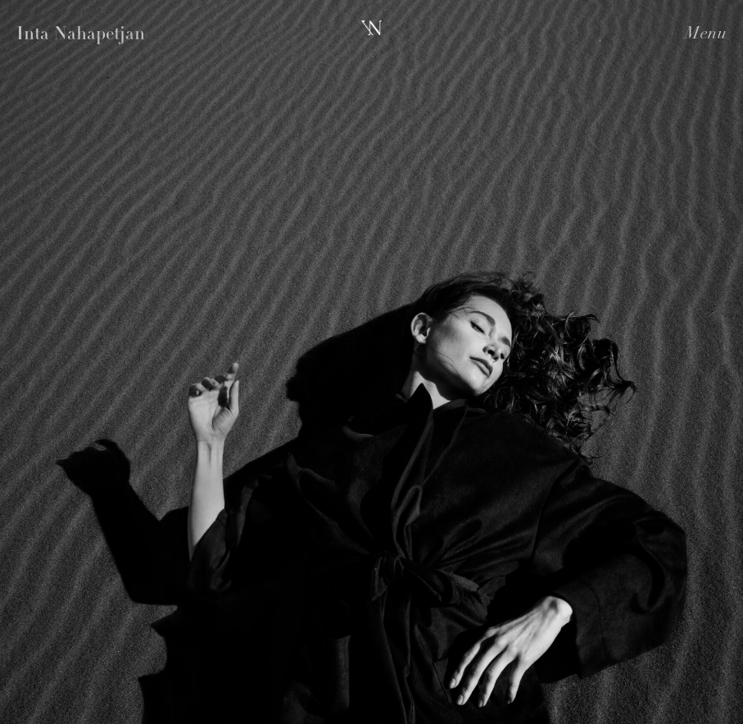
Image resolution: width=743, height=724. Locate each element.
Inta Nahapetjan (80, 35)
